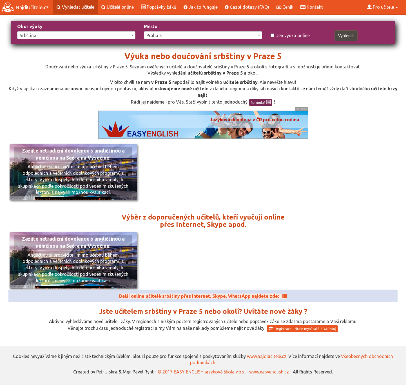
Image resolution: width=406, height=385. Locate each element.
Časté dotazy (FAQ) (247, 7)
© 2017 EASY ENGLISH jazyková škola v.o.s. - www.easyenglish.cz (223, 371)
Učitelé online (117, 7)
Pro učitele (382, 7)
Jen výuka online (290, 35)
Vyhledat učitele (75, 7)
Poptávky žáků (158, 7)
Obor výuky (30, 26)
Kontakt (311, 7)
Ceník (284, 7)
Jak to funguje (201, 7)
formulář (261, 102)
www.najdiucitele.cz (266, 356)
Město (150, 26)
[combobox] (76, 35)
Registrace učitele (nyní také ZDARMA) (302, 328)
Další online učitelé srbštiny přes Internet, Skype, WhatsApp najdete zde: (203, 296)
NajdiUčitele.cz (25, 7)
